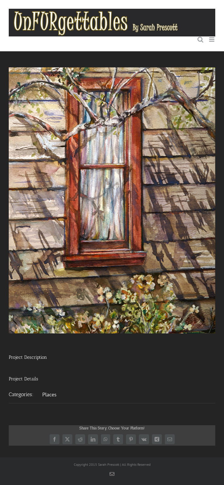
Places (49, 394)
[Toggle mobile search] (200, 39)
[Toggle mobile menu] (212, 39)
